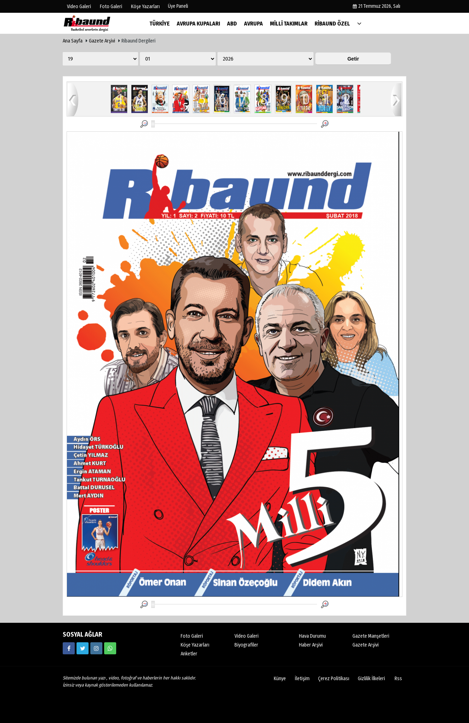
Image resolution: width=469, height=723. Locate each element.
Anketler (189, 654)
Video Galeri (246, 636)
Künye (280, 679)
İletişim (302, 679)
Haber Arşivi (311, 645)
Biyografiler (246, 645)
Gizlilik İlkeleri (371, 679)
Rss (398, 679)
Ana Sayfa (73, 41)
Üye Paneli (178, 6)
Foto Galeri (192, 636)
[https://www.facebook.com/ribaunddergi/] (69, 648)
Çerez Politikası (333, 679)
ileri (396, 99)
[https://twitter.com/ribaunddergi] (83, 648)
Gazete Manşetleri (370, 636)
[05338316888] (110, 648)
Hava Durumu (312, 636)
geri (73, 99)
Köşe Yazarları (195, 645)
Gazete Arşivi (102, 41)
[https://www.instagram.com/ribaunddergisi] (96, 648)
